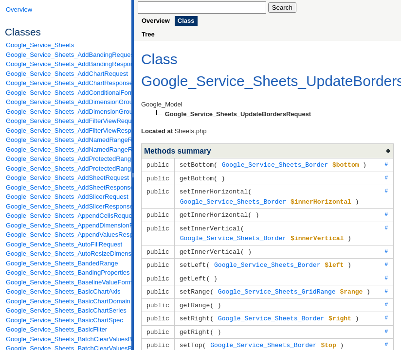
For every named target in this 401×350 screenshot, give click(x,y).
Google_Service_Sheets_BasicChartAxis (63, 291)
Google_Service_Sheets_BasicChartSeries (66, 310)
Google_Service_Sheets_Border (275, 164)
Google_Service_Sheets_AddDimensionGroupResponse (66, 111)
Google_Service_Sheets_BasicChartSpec (64, 320)
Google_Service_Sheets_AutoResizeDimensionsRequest (66, 253)
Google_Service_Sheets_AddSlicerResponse (66, 206)
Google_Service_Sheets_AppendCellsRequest (66, 215)
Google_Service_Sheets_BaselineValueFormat (66, 282)
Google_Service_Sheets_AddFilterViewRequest (66, 120)
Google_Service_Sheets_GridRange (277, 286)
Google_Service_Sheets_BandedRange (62, 263)
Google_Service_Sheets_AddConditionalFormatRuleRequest (66, 92)
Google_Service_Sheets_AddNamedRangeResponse (66, 149)
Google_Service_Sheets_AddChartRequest (66, 73)
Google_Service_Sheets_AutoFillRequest (64, 244)
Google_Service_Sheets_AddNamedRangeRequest (66, 139)
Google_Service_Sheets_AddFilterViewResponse (66, 130)
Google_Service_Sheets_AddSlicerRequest (66, 196)
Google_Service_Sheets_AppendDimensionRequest (66, 225)
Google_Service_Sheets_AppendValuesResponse (66, 234)
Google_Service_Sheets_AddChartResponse (66, 83)
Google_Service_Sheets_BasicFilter (56, 329)
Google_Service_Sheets (40, 45)
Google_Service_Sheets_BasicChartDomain (66, 301)
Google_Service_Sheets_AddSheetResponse (66, 187)
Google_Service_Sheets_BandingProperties (66, 272)
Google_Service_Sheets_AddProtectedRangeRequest (66, 158)
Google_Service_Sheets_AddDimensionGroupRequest (66, 101)
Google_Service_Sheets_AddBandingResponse (66, 64)
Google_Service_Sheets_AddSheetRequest (66, 177)
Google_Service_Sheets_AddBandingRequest (66, 54)
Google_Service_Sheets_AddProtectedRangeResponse (66, 168)
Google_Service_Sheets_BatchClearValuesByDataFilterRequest (66, 339)
